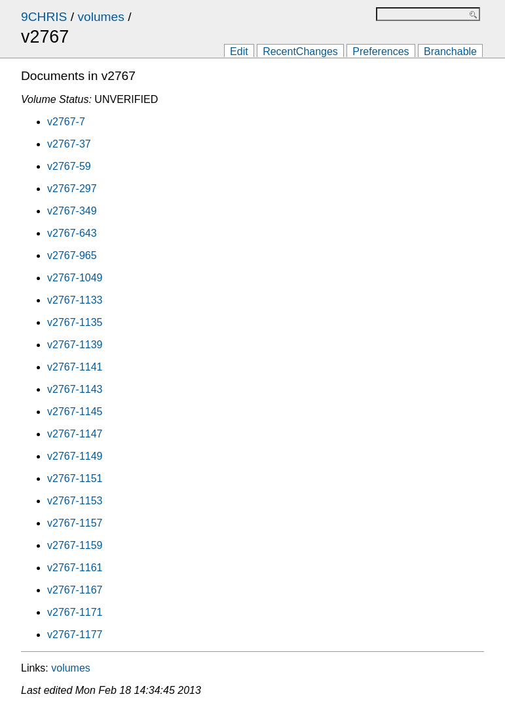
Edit (239, 51)
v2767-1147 (75, 433)
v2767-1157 (75, 523)
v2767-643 (72, 233)
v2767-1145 (75, 411)
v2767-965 (72, 255)
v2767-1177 (75, 634)
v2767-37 (69, 144)
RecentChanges (300, 51)
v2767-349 (72, 210)
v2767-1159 (75, 545)
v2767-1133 (75, 300)
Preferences (380, 51)
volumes (100, 17)
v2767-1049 (75, 277)
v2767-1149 (75, 456)
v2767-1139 (75, 344)
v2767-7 (66, 121)
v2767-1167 (75, 590)
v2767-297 (72, 188)
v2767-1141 (75, 367)
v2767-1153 (75, 500)
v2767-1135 (75, 322)
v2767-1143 (75, 389)
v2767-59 (69, 166)
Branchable (450, 51)
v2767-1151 (75, 478)
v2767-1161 (75, 567)
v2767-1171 (75, 612)
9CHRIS (44, 17)
